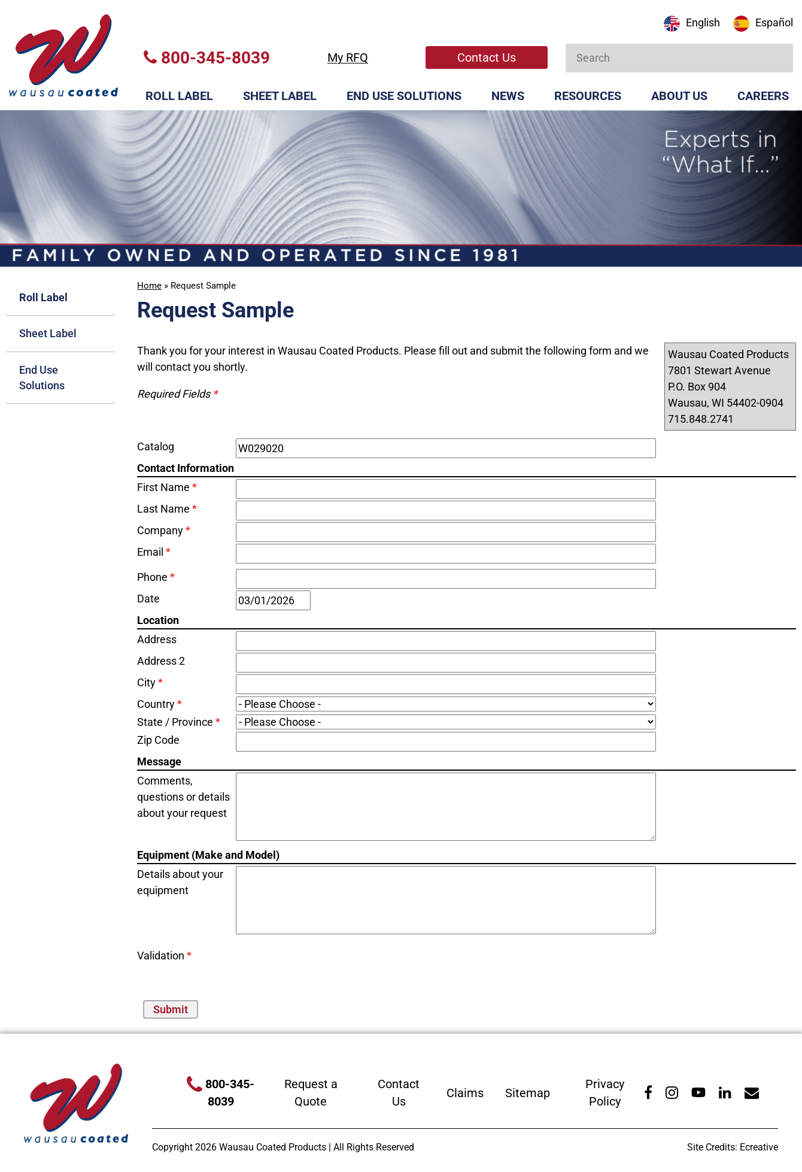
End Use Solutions (404, 96)
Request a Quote (311, 1093)
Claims (465, 1093)
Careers (763, 96)
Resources (587, 96)
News (507, 96)
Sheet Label (280, 96)
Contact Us (486, 57)
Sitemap (527, 1093)
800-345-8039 (207, 58)
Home (149, 285)
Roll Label (179, 96)
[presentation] (306, 965)
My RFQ (347, 57)
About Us (679, 96)
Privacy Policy (604, 1093)
